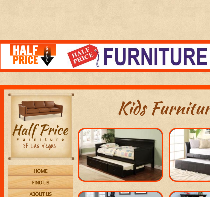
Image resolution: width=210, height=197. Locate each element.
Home (40, 171)
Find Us (40, 182)
